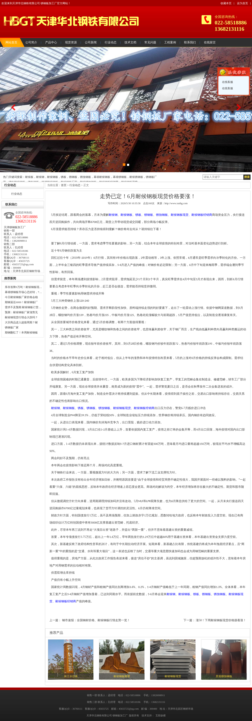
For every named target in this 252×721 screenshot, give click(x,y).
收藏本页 (226, 3)
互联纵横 (161, 715)
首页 (63, 185)
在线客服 (227, 82)
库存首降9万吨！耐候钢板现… (23, 287)
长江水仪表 (71, 676)
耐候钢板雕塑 (122, 676)
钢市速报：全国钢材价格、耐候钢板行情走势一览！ (96, 620)
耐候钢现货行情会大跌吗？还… (21, 318)
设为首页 (242, 3)
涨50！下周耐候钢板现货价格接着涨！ (221, 620)
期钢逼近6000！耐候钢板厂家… (21, 303)
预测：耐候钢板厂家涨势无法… (21, 313)
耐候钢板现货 (173, 676)
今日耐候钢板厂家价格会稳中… (21, 298)
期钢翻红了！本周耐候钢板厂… (21, 333)
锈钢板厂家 (12, 327)
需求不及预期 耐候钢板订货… (23, 307)
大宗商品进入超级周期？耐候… (21, 323)
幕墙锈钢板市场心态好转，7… (23, 292)
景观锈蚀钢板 (224, 676)
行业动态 (16, 193)
